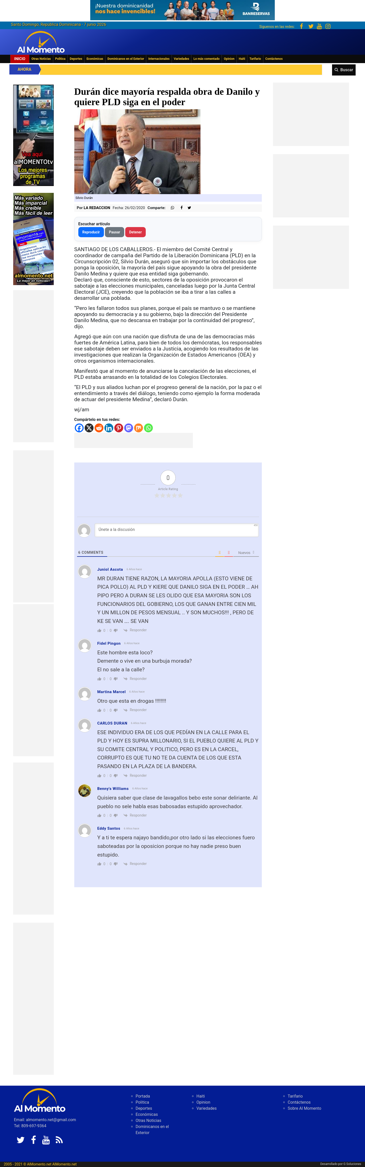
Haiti (242, 59)
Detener (135, 232)
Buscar (346, 69)
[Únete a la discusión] (177, 530)
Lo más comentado (206, 59)
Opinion (229, 59)
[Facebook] (79, 427)
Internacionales (159, 59)
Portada (143, 1096)
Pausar (114, 232)
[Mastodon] (128, 427)
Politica (60, 59)
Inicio (19, 59)
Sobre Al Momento (304, 1108)
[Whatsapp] (148, 427)
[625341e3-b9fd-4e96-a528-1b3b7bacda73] (182, 8)
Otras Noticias (41, 59)
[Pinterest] (118, 427)
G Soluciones (352, 1164)
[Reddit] (99, 427)
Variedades (181, 59)
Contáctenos (274, 59)
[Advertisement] (33, 366)
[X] (89, 427)
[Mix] (138, 427)
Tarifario (255, 59)
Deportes (76, 59)
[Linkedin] (108, 427)
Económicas (94, 59)
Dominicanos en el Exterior (125, 59)
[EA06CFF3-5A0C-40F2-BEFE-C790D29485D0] (33, 135)
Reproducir (91, 232)
